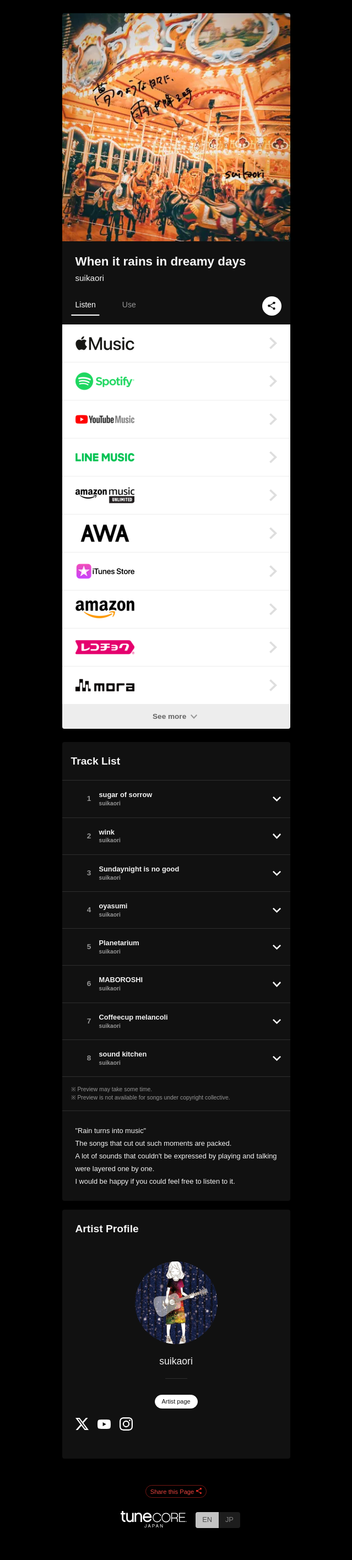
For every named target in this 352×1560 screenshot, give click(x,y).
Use (129, 304)
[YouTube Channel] (104, 1426)
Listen (85, 304)
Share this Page (176, 1491)
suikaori (89, 278)
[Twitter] (82, 1427)
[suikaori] (176, 1302)
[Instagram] (126, 1428)
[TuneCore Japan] (154, 1524)
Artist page (176, 1401)
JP (229, 1519)
